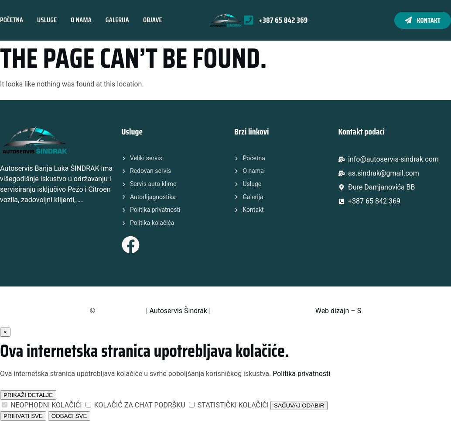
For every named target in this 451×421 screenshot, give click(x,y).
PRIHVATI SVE (23, 416)
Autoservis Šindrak (178, 311)
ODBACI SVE (69, 416)
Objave (152, 19)
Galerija (117, 19)
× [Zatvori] (5, 332)
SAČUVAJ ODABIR (299, 405)
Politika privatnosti (301, 373)
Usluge (47, 19)
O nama (81, 19)
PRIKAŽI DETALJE (28, 395)
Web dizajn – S (338, 311)
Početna (11, 19)
